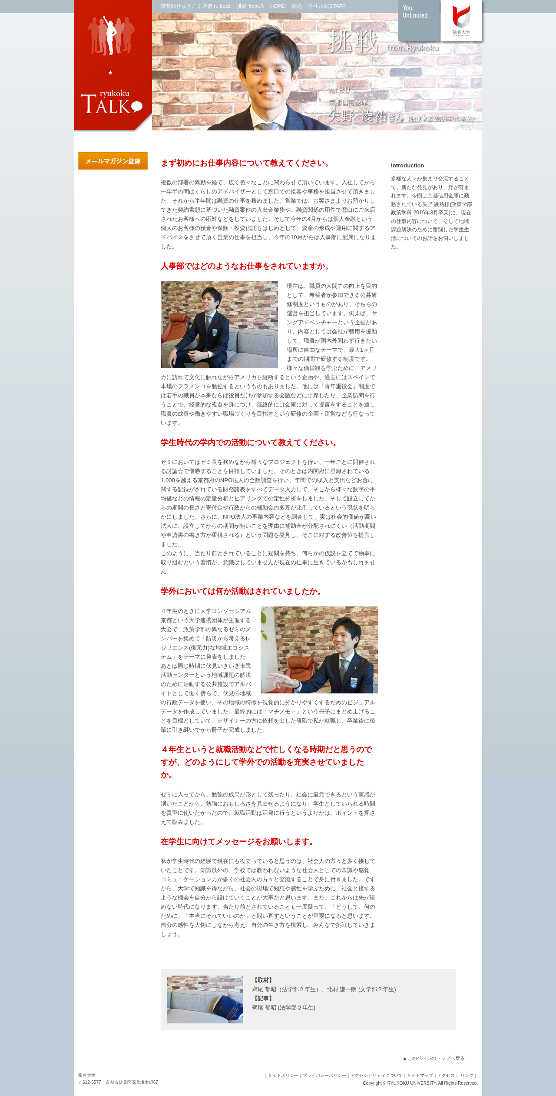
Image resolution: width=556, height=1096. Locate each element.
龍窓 (297, 6)
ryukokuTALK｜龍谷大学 (113, 67)
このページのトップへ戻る (436, 1058)
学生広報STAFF (326, 6)
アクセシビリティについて (377, 1075)
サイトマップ (420, 1075)
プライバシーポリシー (324, 1075)
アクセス (446, 1075)
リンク (466, 1075)
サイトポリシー (283, 1075)
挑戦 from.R (250, 6)
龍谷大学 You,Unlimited (441, 22)
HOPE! (278, 6)
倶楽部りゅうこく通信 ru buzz (195, 6)
